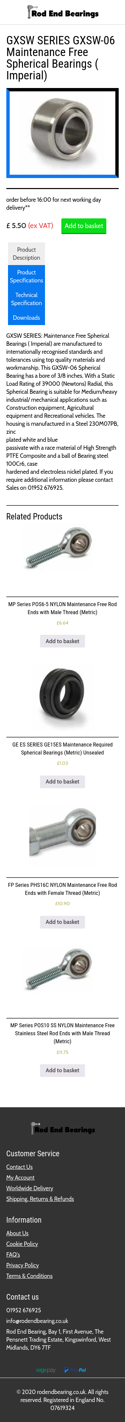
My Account (20, 1177)
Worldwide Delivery (29, 1188)
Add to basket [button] (62, 641)
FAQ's (13, 1254)
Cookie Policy (22, 1244)
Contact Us (19, 1167)
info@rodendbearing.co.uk (37, 1321)
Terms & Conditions (29, 1276)
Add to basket (84, 226)
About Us (17, 1233)
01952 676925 (23, 1310)
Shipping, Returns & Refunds (40, 1199)
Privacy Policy (22, 1265)
